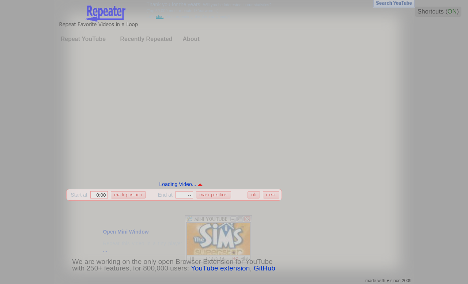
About (191, 39)
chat (159, 16)
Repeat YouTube (83, 39)
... (105, 250)
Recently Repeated (146, 39)
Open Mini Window (126, 232)
